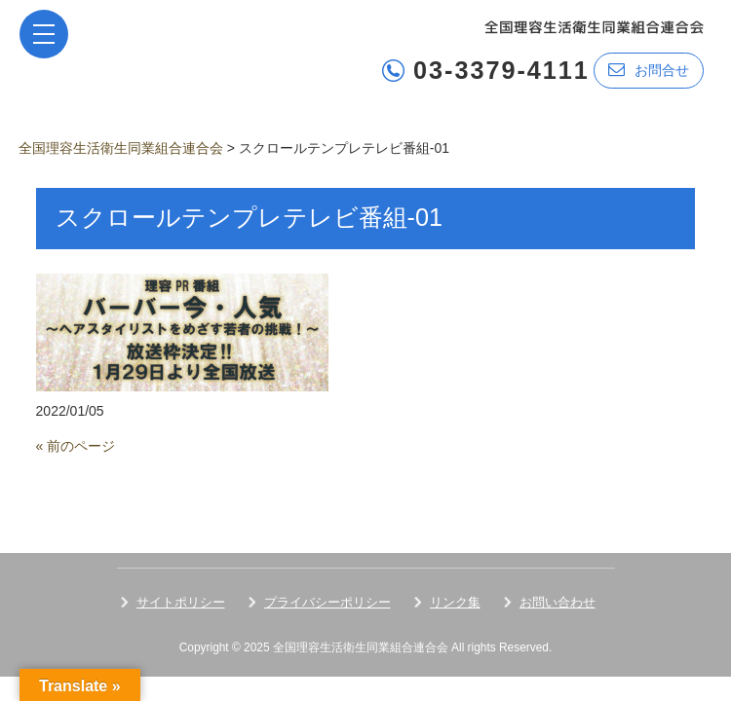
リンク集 (455, 602)
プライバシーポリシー (327, 602)
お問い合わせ (557, 602)
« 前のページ (76, 446)
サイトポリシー (180, 602)
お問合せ (648, 69)
